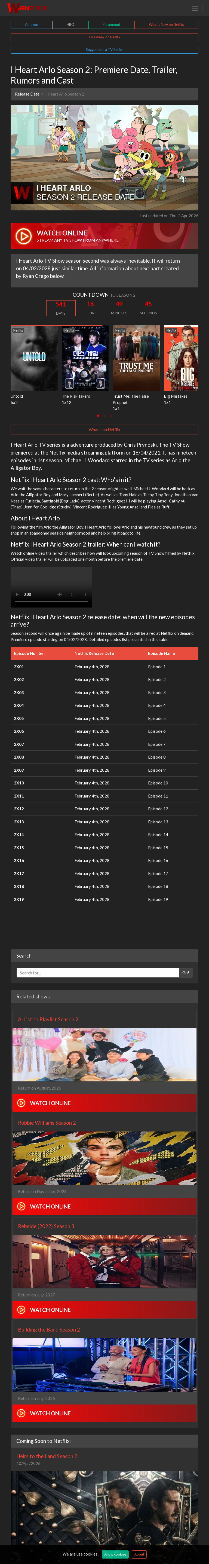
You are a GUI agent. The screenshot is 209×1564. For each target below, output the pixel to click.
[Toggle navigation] (195, 8)
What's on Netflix (104, 429)
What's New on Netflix (166, 24)
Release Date (27, 93)
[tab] (98, 416)
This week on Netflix (104, 37)
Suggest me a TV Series (104, 49)
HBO (70, 24)
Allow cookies (115, 1554)
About (139, 1554)
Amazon (31, 24)
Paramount (111, 24)
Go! (185, 972)
